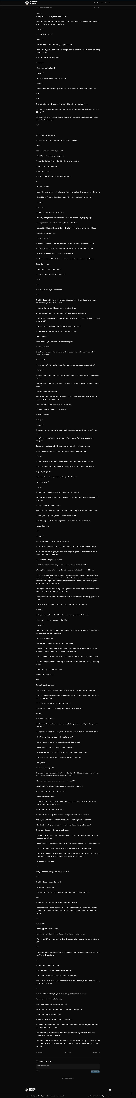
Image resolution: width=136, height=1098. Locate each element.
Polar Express (41, 1096)
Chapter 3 (40, 1052)
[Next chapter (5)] (98, 7)
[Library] (101, 2)
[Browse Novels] (94, 2)
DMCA (62, 1096)
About (26, 1096)
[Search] (98, 2)
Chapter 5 (96, 1052)
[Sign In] (109, 2)
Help (58, 1096)
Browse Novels (51, 1096)
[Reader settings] (131, 1093)
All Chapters (68, 1052)
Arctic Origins (33, 1096)
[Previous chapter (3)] (94, 7)
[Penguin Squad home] (31, 3)
